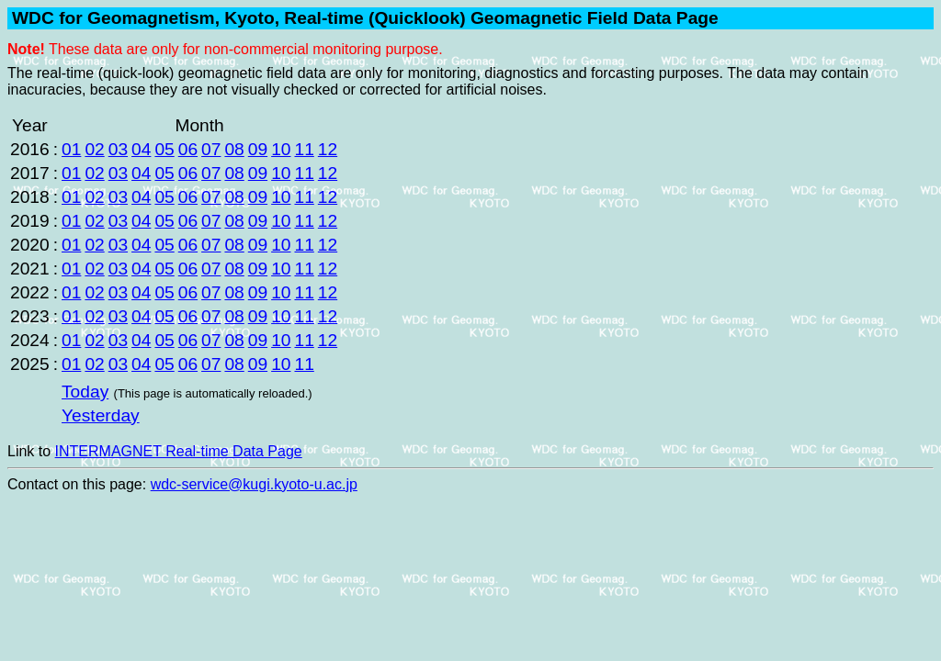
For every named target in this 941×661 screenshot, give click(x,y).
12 (327, 149)
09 (257, 149)
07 (211, 149)
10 (280, 149)
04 (141, 149)
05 (164, 149)
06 (188, 149)
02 (94, 149)
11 (303, 149)
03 (118, 149)
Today (85, 391)
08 (234, 149)
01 (71, 149)
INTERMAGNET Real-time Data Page (178, 451)
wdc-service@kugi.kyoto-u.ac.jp (254, 484)
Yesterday (101, 415)
